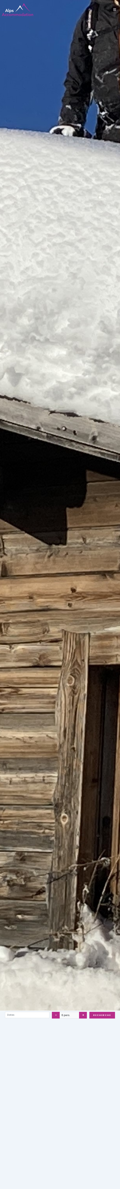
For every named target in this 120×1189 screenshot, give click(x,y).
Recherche (102, 1015)
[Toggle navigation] (114, 9)
